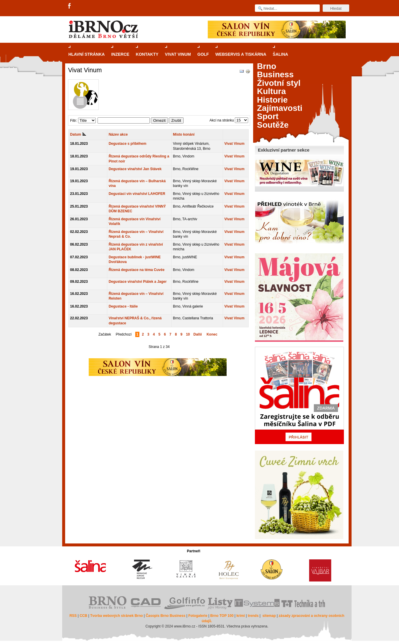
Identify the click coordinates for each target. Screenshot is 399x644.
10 (188, 334)
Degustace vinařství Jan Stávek (135, 169)
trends (253, 616)
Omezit (159, 120)
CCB (83, 616)
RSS (73, 616)
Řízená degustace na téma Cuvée (136, 270)
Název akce (118, 134)
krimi (240, 616)
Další (197, 334)
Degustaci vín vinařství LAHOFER (137, 194)
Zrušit (176, 120)
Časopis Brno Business (165, 616)
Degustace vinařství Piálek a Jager (138, 282)
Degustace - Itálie (123, 306)
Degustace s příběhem (127, 144)
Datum (78, 134)
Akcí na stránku (222, 120)
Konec (212, 334)
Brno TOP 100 (221, 616)
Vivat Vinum (234, 144)
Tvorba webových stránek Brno (116, 616)
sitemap (269, 616)
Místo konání (183, 134)
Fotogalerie (197, 616)
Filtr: (73, 121)
